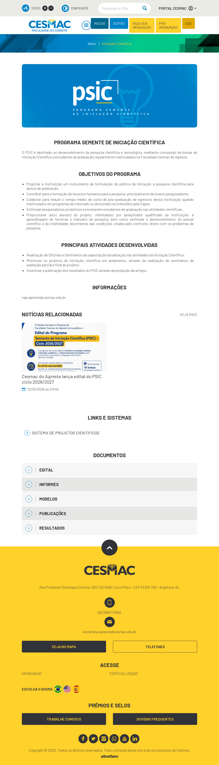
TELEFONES (155, 646)
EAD (188, 23)
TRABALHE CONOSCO (64, 719)
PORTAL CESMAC (178, 8)
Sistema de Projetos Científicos (61, 433)
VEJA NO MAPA (64, 646)
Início (92, 43)
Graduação (32, 673)
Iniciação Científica (116, 43)
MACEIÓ (99, 23)
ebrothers (109, 756)
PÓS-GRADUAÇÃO (168, 25)
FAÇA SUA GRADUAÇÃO (142, 25)
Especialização (124, 673)
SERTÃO (119, 23)
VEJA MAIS (188, 314)
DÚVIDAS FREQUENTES (155, 719)
